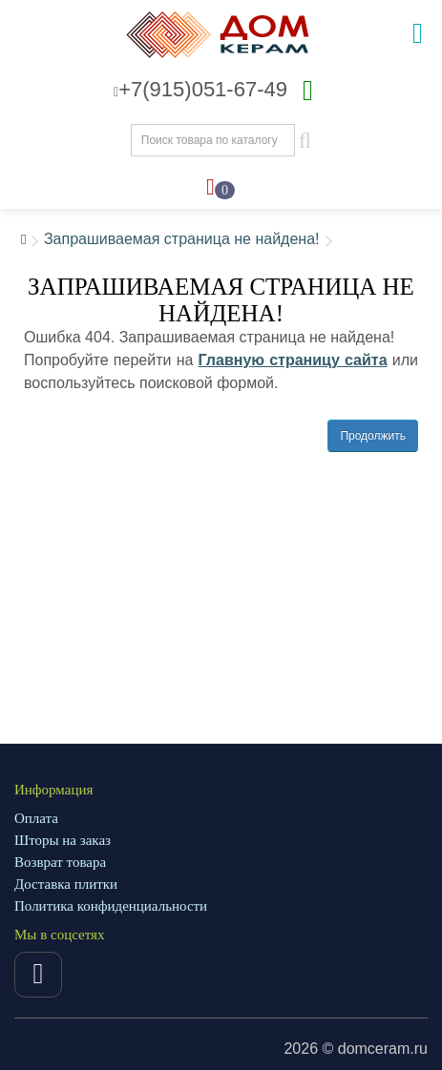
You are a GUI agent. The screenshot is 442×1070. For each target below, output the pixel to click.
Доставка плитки (65, 884)
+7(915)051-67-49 (200, 89)
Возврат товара (60, 862)
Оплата (36, 818)
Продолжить (373, 435)
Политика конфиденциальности (110, 906)
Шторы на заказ (62, 840)
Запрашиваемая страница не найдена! (182, 239)
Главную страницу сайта (293, 360)
